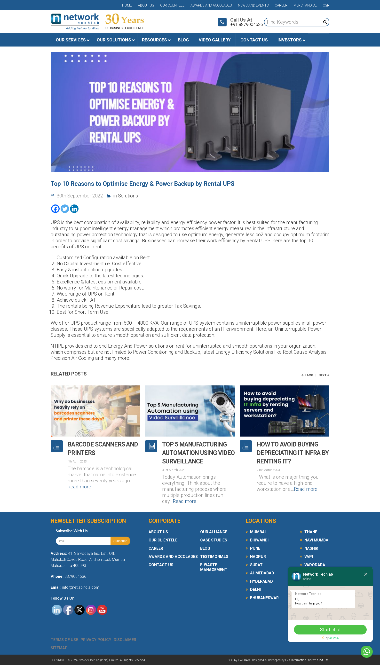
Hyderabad (261, 581)
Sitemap (59, 648)
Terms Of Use (64, 639)
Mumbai (258, 532)
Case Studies (213, 540)
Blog (205, 548)
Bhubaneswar (264, 597)
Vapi (308, 556)
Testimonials (214, 556)
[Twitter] (65, 208)
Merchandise (305, 5)
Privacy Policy (95, 639)
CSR (326, 5)
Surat (256, 565)
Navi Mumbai (316, 540)
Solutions (128, 196)
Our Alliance (213, 532)
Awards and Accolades (211, 5)
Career (281, 5)
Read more (79, 487)
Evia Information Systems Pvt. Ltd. (307, 660)
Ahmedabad (262, 573)
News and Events (253, 5)
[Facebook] (55, 208)
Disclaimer (125, 639)
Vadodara (314, 565)
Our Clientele (172, 5)
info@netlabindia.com (80, 587)
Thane (310, 532)
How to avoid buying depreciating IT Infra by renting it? (293, 453)
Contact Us (161, 565)
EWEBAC (244, 660)
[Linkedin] (74, 208)
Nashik (311, 548)
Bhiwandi (259, 540)
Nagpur (258, 556)
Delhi (255, 589)
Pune (255, 548)
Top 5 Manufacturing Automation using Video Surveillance (198, 453)
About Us (146, 5)
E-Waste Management (213, 567)
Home (127, 5)
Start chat (330, 630)
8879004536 (75, 576)
